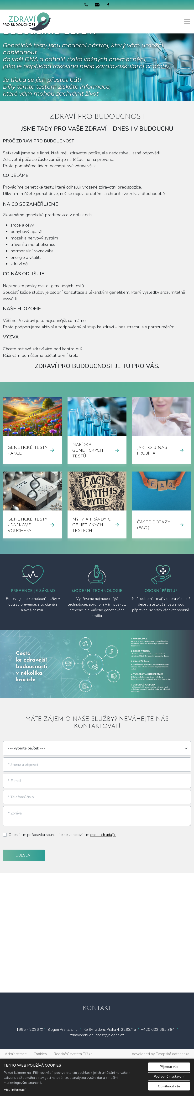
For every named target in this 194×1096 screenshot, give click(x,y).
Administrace (16, 1054)
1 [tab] (97, 693)
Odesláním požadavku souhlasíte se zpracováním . (62, 834)
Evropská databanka (172, 1054)
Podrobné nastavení (169, 1076)
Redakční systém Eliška (73, 1054)
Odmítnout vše (169, 1086)
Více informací (14, 1089)
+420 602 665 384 (158, 1029)
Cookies (40, 1054)
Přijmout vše (169, 1066)
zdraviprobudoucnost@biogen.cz (97, 1035)
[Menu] (187, 21)
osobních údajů (103, 834)
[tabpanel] (97, 664)
